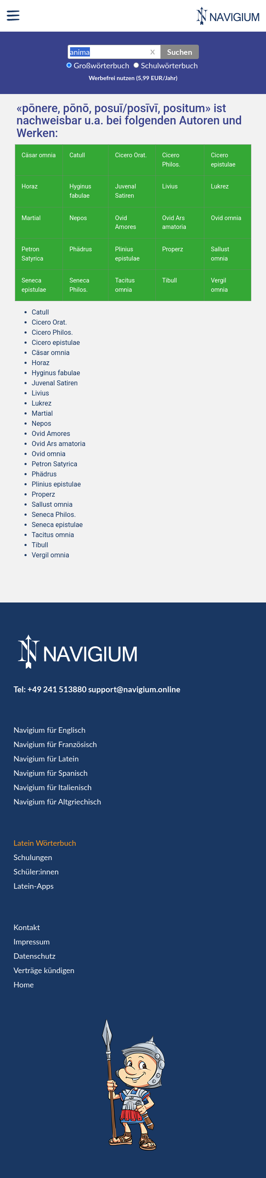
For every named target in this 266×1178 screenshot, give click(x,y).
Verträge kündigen (44, 970)
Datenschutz (34, 955)
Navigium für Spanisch (51, 772)
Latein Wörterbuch (45, 842)
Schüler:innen (36, 871)
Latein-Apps (34, 885)
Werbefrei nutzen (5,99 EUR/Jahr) (133, 77)
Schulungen (33, 857)
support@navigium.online (134, 689)
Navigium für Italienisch (53, 787)
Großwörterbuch (102, 65)
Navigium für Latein (46, 758)
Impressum (32, 941)
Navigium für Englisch (50, 729)
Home (24, 984)
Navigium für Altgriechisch (57, 801)
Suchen (179, 51)
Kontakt (27, 927)
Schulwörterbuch (169, 65)
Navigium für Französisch (55, 744)
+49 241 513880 (57, 689)
